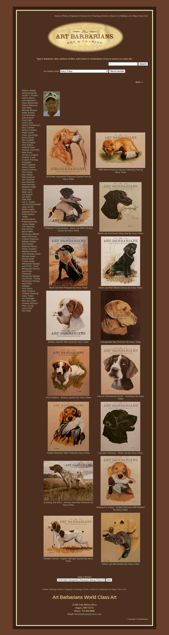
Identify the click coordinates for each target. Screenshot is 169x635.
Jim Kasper (27, 194)
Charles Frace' (29, 157)
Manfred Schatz (29, 251)
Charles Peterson (30, 239)
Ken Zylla (26, 310)
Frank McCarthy (29, 221)
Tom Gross (27, 172)
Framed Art (84, 16)
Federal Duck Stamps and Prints (30, 148)
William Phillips (29, 241)
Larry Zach (27, 308)
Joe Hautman (28, 182)
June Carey (27, 122)
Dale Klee (26, 199)
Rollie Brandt (28, 113)
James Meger (28, 224)
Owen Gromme (29, 169)
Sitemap (53, 589)
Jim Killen (26, 197)
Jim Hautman (28, 179)
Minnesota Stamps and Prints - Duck (31, 264)
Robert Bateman (30, 105)
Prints (65, 16)
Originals (73, 16)
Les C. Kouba (28, 202)
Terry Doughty (28, 142)
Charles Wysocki (30, 303)
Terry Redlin (27, 244)
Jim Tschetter (28, 298)
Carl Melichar (28, 226)
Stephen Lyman (29, 212)
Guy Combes (28, 127)
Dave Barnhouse (30, 103)
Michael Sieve (28, 256)
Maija (25, 216)
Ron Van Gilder (29, 301)
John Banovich (29, 100)
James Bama (28, 98)
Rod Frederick (28, 164)
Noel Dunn (27, 152)
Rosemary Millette (30, 234)
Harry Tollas (27, 296)
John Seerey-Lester (31, 254)
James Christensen (31, 125)
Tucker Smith (28, 261)
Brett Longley (28, 209)
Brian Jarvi (27, 192)
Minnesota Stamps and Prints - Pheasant (31, 271)
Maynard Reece (29, 246)
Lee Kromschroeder (31, 204)
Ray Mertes (27, 229)
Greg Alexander (29, 93)
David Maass (28, 214)
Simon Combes (29, 130)
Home (57, 16)
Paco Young (27, 306)
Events (104, 16)
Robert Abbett (29, 90)
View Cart (143, 16)
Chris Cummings (30, 135)
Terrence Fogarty (30, 155)
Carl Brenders (28, 115)
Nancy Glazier (28, 167)
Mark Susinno (28, 291)
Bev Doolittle (28, 140)
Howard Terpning (30, 293)
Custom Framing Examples (30, 161)
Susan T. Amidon (30, 95)
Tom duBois (27, 145)
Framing (96, 16)
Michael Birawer (29, 110)
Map (135, 16)
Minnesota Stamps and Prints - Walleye (31, 283)
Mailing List (125, 16)
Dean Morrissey (29, 236)
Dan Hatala (27, 174)
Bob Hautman (28, 177)
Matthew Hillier (29, 187)
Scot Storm (27, 288)
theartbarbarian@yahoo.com (87, 614)
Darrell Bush (28, 117)
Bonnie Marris (28, 219)
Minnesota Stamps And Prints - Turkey (31, 277)
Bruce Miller (27, 231)
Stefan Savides (29, 249)
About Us (114, 16)
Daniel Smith (28, 259)
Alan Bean (27, 108)
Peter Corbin (28, 132)
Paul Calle (27, 120)
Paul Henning (28, 184)
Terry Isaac (27, 189)
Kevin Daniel (28, 137)
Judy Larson (28, 207)
